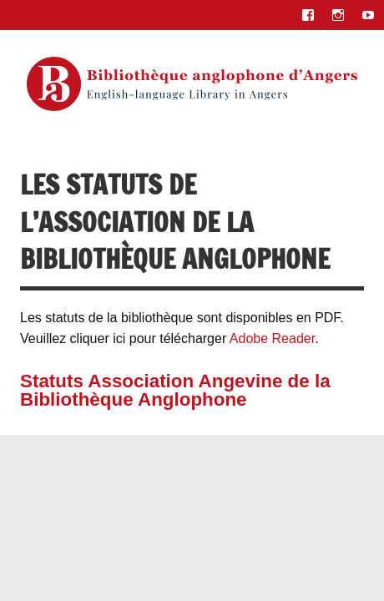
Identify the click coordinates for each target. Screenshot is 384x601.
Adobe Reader (272, 338)
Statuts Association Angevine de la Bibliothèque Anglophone (175, 390)
